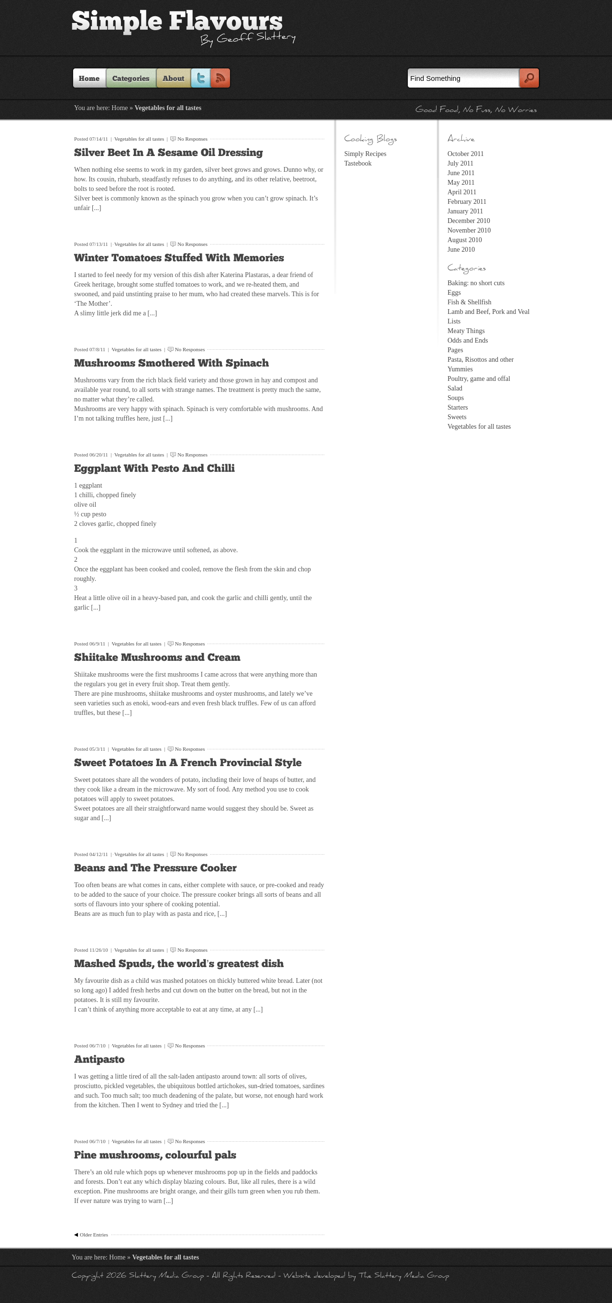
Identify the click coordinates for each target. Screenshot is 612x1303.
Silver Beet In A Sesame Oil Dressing (168, 152)
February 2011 (467, 201)
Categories (131, 78)
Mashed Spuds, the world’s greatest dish (179, 963)
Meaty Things (466, 330)
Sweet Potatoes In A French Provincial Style (188, 762)
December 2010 (469, 220)
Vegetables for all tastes (139, 139)
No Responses (192, 139)
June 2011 (461, 173)
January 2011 (465, 211)
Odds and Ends (468, 340)
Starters (458, 407)
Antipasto (99, 1059)
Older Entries (94, 1234)
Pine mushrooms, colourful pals (155, 1155)
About (173, 78)
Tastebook (358, 163)
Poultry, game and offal (479, 378)
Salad (455, 388)
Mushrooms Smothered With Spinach (171, 363)
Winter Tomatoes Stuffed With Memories (179, 258)
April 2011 (462, 192)
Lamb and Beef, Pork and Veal (489, 311)
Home (89, 78)
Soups (456, 397)
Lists (454, 321)
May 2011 (461, 182)
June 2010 (461, 249)
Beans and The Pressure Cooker (155, 868)
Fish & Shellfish (470, 302)
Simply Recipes (365, 153)
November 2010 (469, 230)
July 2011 (460, 163)
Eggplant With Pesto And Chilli (154, 468)
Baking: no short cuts (476, 283)
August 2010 (465, 240)
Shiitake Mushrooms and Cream (157, 657)
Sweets (457, 417)
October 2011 (466, 153)
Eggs (454, 292)
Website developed (314, 1276)
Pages (455, 350)
